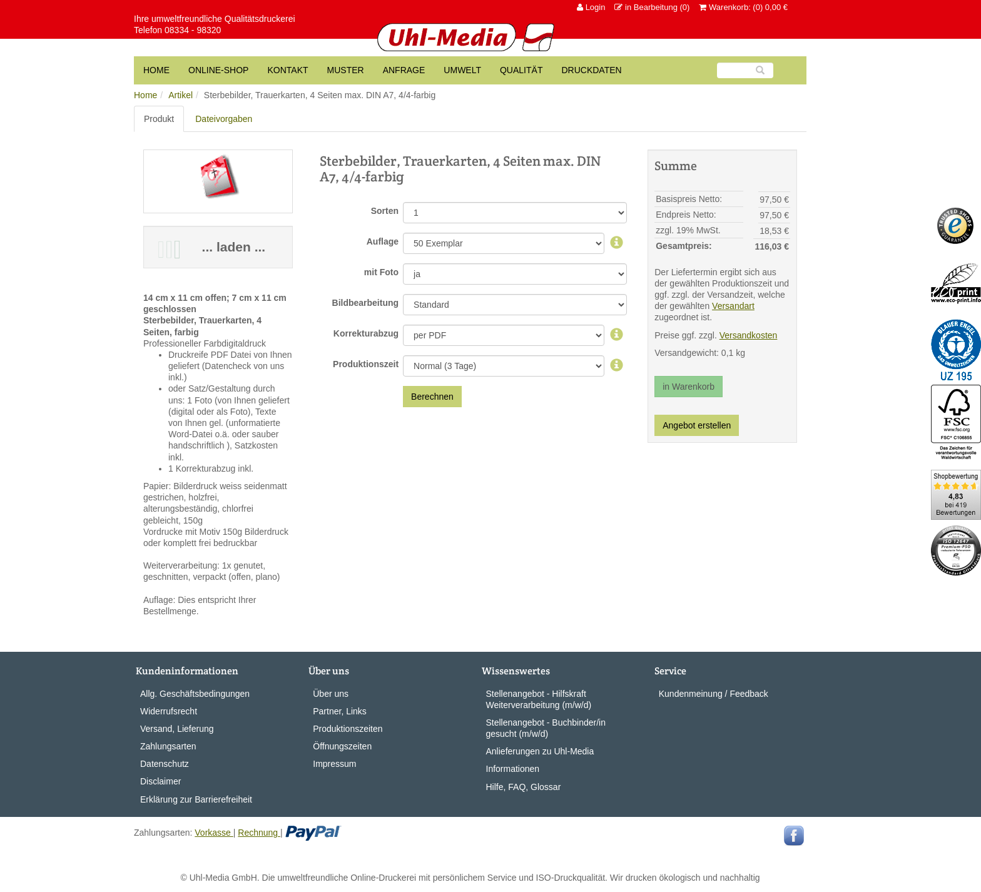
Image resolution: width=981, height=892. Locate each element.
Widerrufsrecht (168, 711)
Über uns (330, 694)
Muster (345, 70)
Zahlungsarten (168, 746)
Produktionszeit (366, 364)
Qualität (521, 70)
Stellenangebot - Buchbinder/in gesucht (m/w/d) (546, 728)
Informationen (513, 769)
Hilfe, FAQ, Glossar (523, 787)
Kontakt (287, 70)
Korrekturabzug (366, 333)
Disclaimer (160, 781)
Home (145, 95)
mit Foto (381, 272)
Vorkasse (214, 833)
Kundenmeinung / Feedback (713, 694)
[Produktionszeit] (616, 366)
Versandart (733, 306)
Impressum (334, 764)
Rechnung (259, 833)
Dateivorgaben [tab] (223, 119)
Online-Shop (218, 70)
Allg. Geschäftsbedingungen (195, 694)
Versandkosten (748, 335)
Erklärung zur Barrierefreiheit (196, 799)
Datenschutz (164, 764)
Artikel (180, 95)
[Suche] (745, 70)
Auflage (383, 241)
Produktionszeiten (347, 729)
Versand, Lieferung (177, 729)
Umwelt (462, 70)
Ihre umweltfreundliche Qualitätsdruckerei (214, 19)
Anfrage (404, 70)
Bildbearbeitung (365, 303)
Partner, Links (340, 711)
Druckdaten (591, 70)
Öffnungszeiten (342, 746)
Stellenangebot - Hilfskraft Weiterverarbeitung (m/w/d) (539, 699)
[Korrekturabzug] (616, 335)
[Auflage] (616, 243)
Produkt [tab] (159, 119)
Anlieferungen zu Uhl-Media (540, 751)
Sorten (385, 211)
